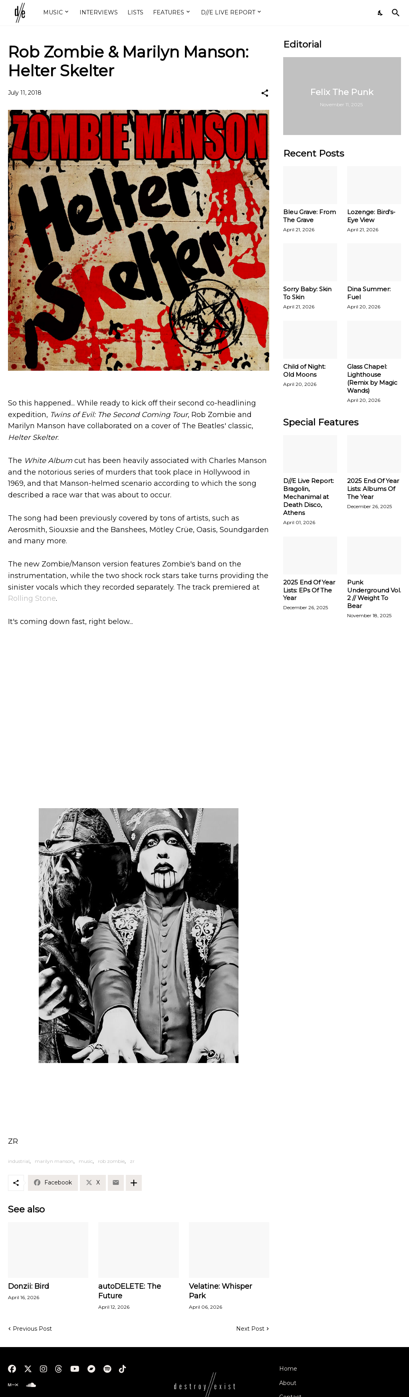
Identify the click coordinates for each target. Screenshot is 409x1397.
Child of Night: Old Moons (304, 370)
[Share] (264, 93)
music (86, 1161)
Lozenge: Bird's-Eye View (371, 216)
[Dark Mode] (380, 13)
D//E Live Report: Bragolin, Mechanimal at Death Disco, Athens (308, 497)
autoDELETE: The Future (129, 1291)
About (287, 1383)
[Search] (394, 13)
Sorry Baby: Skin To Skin (307, 293)
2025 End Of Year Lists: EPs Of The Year (309, 590)
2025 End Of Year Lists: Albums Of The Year (373, 489)
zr (132, 1161)
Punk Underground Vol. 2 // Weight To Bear (374, 594)
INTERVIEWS (98, 12)
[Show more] (134, 1183)
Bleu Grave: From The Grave (309, 216)
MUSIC (53, 12)
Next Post (250, 1328)
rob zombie (111, 1161)
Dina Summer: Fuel (369, 293)
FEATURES (168, 12)
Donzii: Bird (28, 1286)
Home (288, 1368)
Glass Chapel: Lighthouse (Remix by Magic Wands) (372, 378)
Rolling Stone (32, 598)
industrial (19, 1161)
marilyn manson (54, 1161)
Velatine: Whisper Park (220, 1291)
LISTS (135, 12)
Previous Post (32, 1328)
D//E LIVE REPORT (228, 12)
